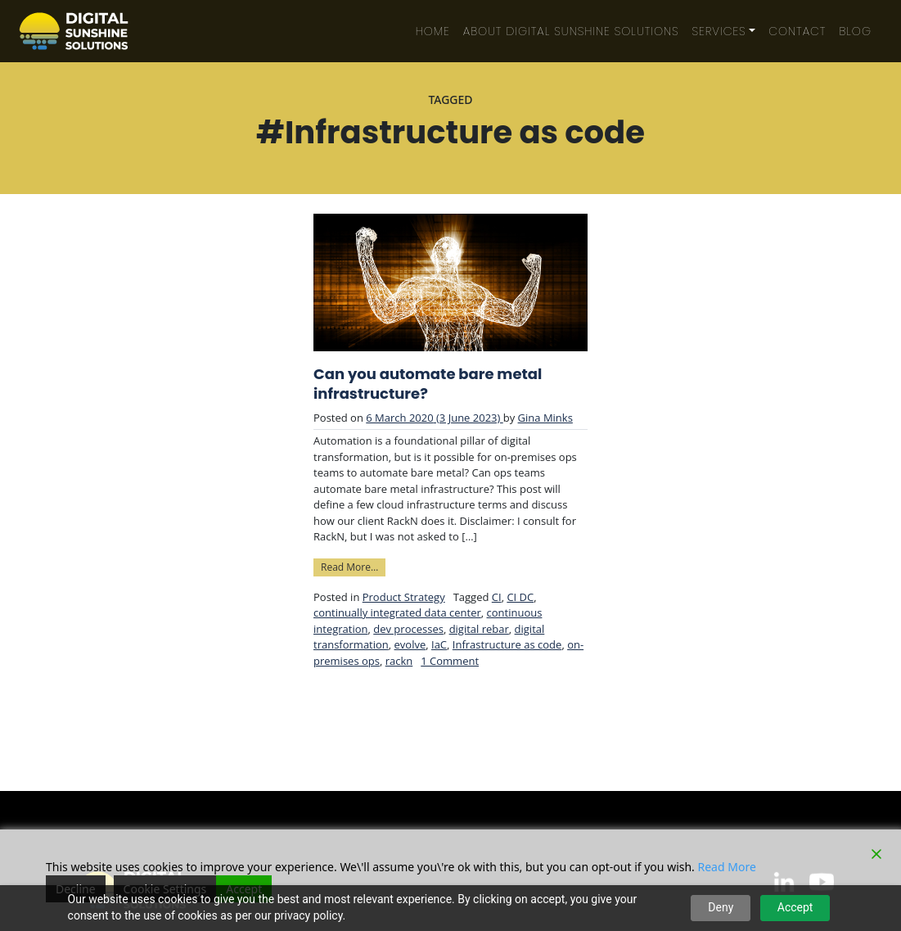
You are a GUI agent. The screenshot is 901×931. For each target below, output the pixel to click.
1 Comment (450, 660)
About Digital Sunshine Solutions (571, 31)
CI (497, 597)
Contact (797, 31)
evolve (410, 644)
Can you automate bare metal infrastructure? (427, 384)
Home (433, 31)
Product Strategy (404, 597)
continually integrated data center (397, 612)
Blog (855, 31)
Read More (727, 867)
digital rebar (479, 628)
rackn (399, 660)
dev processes (408, 628)
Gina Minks (545, 417)
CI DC (520, 597)
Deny (720, 907)
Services (719, 31)
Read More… (353, 566)
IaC (439, 644)
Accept (795, 907)
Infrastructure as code (507, 644)
